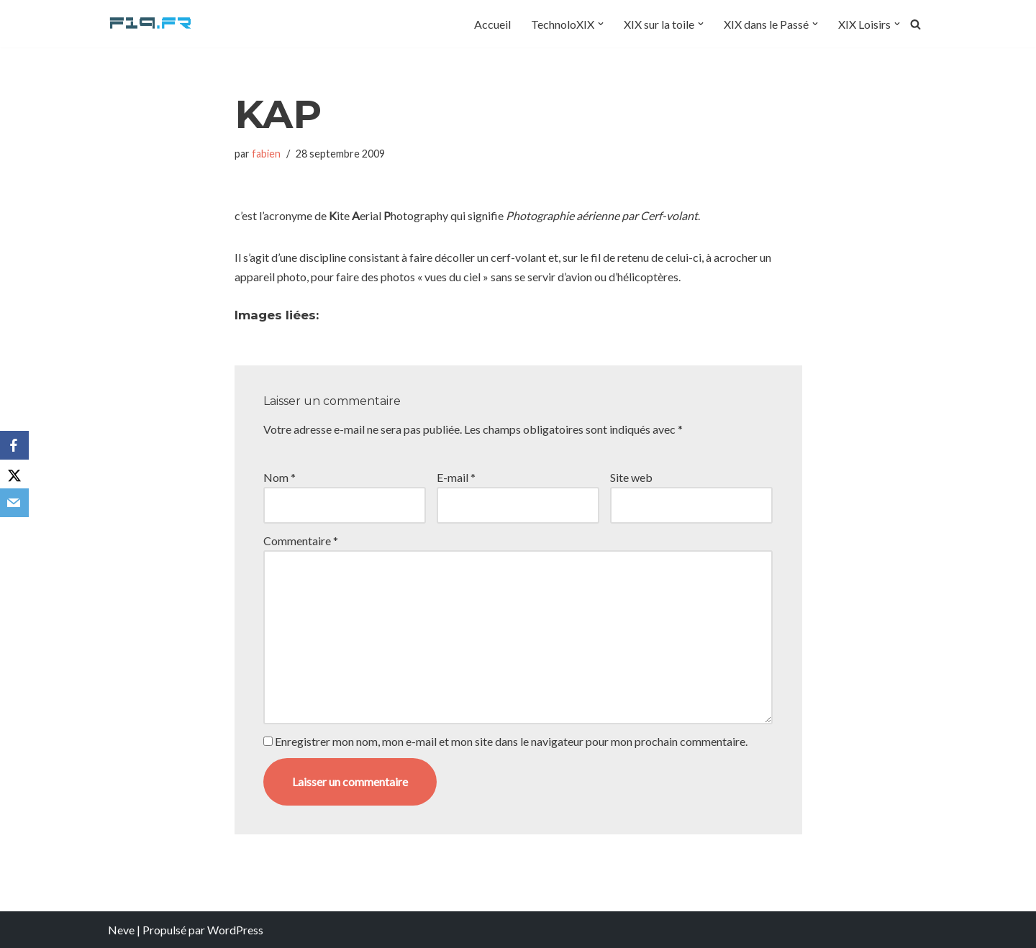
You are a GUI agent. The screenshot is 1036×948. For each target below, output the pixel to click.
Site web (631, 477)
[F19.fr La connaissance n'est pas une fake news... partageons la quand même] (151, 24)
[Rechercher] (915, 24)
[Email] (14, 502)
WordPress (235, 929)
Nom (279, 477)
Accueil (492, 24)
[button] (601, 24)
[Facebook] (14, 445)
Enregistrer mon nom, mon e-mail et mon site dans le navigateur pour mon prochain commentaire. (511, 741)
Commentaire (300, 540)
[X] (14, 474)
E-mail (456, 477)
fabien (266, 153)
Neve (121, 929)
